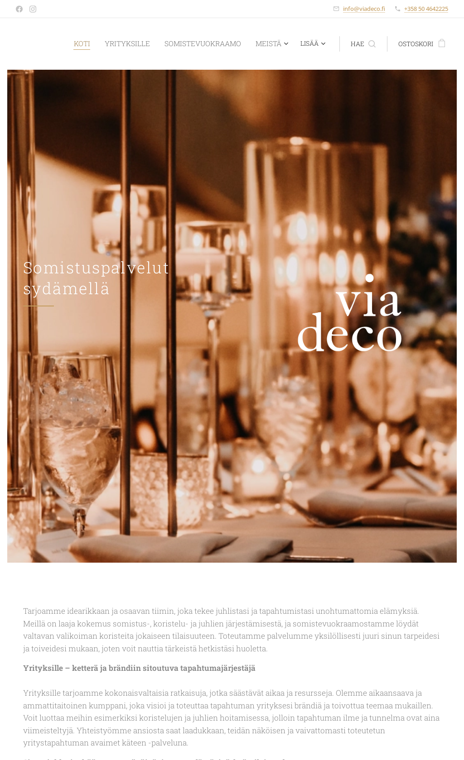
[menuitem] (90, 44)
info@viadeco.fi (364, 9)
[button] (353, 44)
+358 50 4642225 (426, 9)
